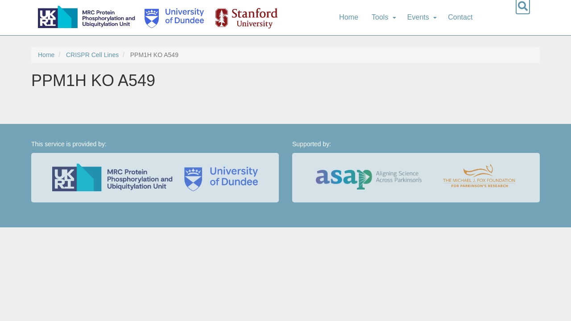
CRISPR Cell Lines (92, 54)
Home (348, 17)
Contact (460, 17)
